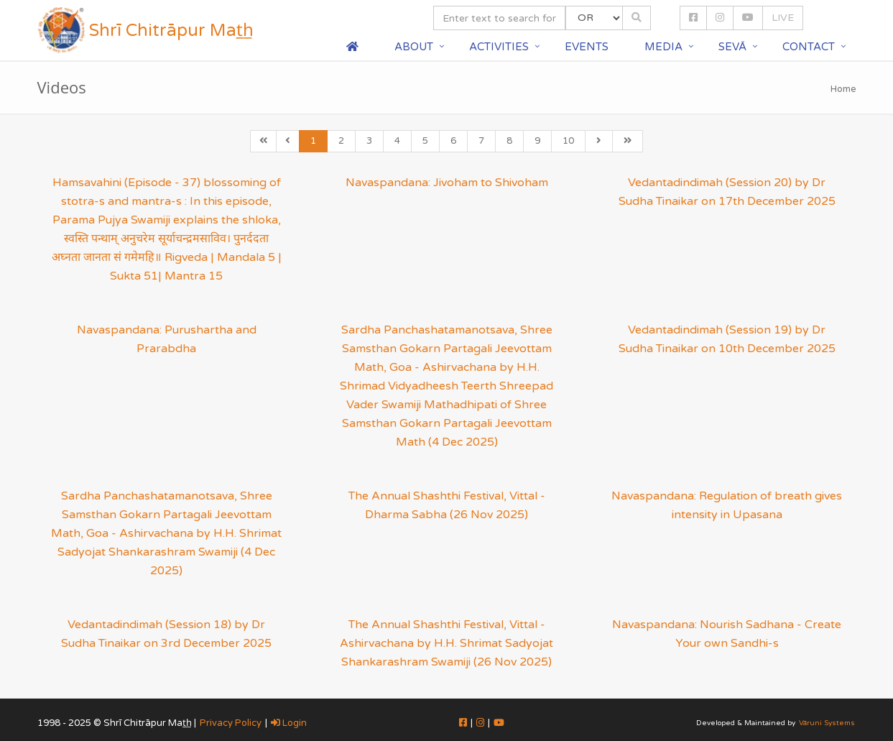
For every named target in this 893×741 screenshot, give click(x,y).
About (413, 46)
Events (587, 46)
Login (289, 723)
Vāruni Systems (827, 723)
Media (663, 46)
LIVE (783, 17)
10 (568, 141)
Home (843, 89)
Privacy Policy (231, 723)
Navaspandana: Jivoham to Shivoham (447, 182)
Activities (499, 46)
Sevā (732, 46)
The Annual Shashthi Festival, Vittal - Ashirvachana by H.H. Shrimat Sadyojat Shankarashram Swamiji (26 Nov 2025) (446, 643)
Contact (808, 46)
